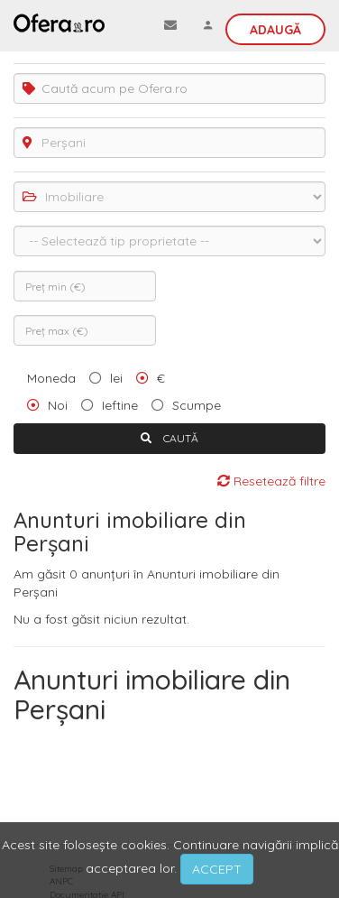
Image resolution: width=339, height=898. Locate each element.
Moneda (51, 378)
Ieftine (120, 405)
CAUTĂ (169, 438)
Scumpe (196, 405)
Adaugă (275, 30)
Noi (58, 405)
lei (116, 378)
